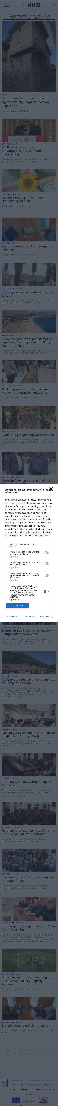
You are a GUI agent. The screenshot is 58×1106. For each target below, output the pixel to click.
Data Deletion (11, 616)
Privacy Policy (46, 616)
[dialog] (29, 553)
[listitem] (29, 545)
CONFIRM (18, 605)
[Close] (52, 490)
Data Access (29, 616)
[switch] (46, 552)
